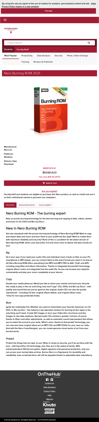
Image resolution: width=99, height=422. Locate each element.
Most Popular (10, 55)
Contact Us (49, 383)
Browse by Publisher (43, 62)
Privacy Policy (49, 391)
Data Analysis (43, 55)
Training (25, 62)
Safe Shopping (50, 387)
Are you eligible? (49, 191)
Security (58, 55)
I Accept (60, 10)
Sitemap (49, 399)
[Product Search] (43, 42)
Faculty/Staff (23, 49)
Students (8, 49)
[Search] (89, 43)
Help (49, 395)
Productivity (27, 55)
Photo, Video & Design (77, 55)
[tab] (10, 205)
